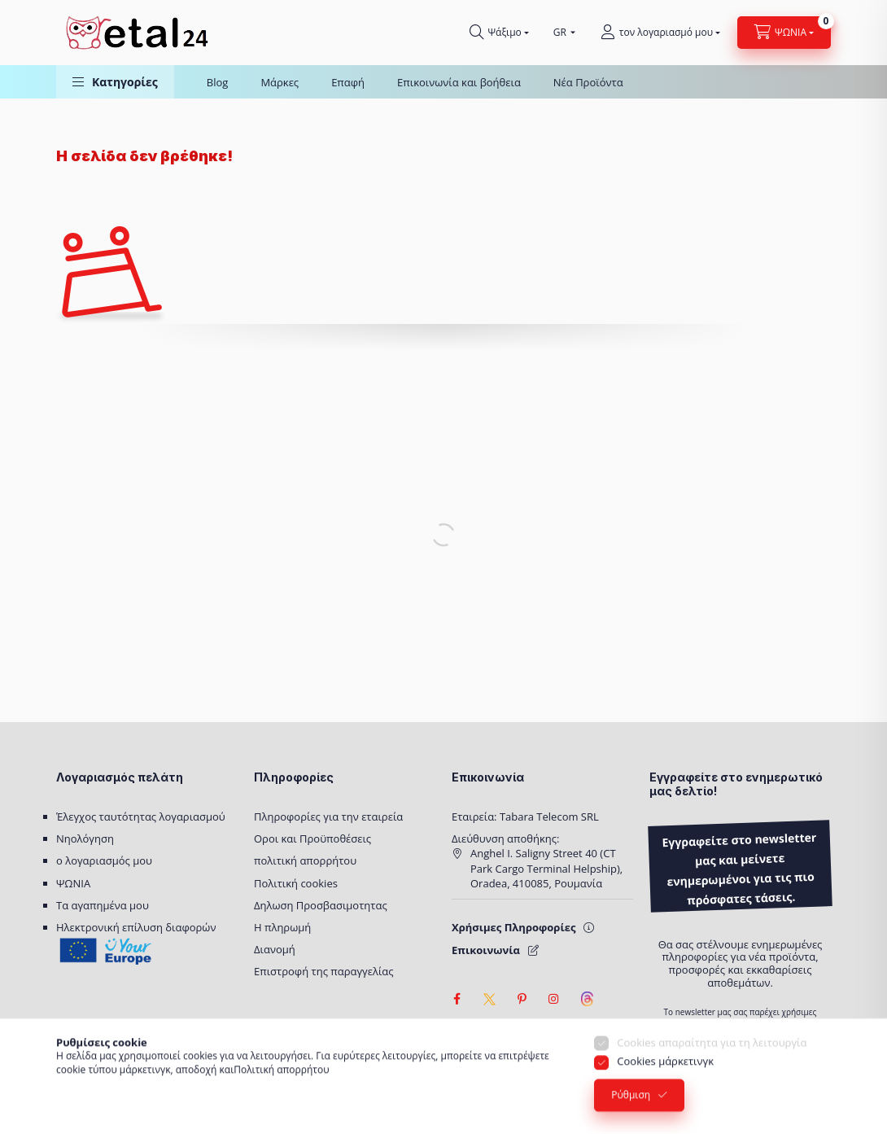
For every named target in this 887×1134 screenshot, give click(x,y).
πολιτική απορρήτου (305, 860)
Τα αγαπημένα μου (102, 905)
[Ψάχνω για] (499, 32)
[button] (115, 82)
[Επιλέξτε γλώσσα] (560, 32)
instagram (554, 999)
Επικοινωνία (486, 950)
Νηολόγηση (85, 838)
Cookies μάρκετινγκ (665, 1081)
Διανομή (274, 949)
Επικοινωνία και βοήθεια (459, 82)
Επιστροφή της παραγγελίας (324, 971)
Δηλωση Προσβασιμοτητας (320, 905)
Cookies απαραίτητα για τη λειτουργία (711, 1062)
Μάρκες (279, 82)
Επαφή (348, 82)
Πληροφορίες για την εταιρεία (328, 816)
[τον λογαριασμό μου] (660, 32)
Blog (218, 82)
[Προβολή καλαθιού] (784, 32)
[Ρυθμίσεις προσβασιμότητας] (463, 1031)
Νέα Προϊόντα (588, 82)
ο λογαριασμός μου (104, 860)
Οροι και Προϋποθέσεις (312, 838)
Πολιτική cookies (296, 883)
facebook (456, 999)
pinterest (521, 999)
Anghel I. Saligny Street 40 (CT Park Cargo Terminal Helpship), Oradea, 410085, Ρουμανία (546, 868)
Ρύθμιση (630, 1115)
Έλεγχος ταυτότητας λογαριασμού (140, 816)
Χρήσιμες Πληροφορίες (513, 927)
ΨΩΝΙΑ (73, 883)
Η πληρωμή (282, 927)
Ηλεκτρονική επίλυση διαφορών (136, 927)
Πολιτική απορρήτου (281, 1090)
